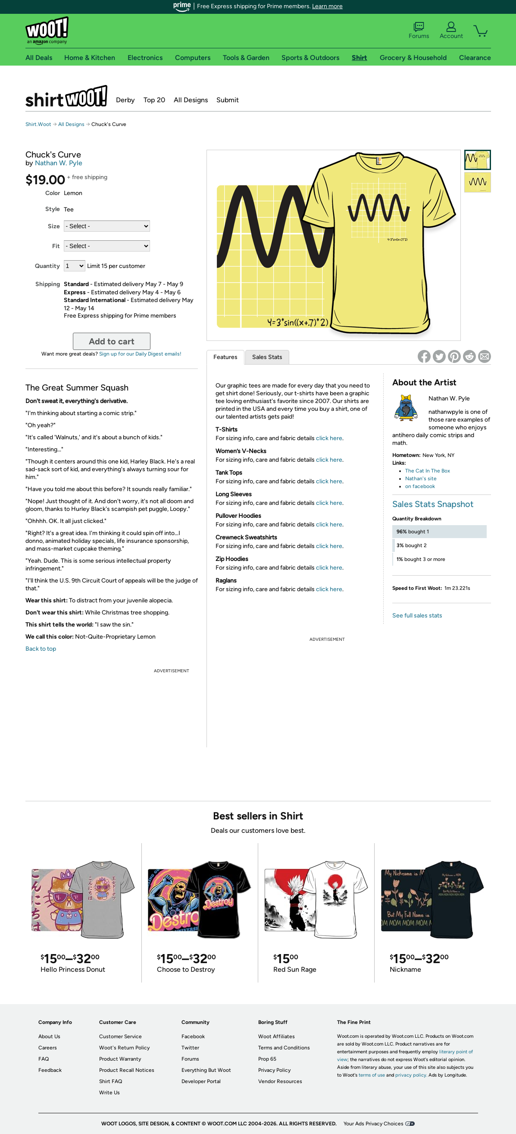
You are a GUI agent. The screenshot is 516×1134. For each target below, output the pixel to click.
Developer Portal (201, 1081)
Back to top (40, 648)
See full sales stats (417, 615)
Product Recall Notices (126, 1070)
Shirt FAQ (110, 1081)
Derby (125, 100)
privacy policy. (411, 1075)
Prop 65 (267, 1059)
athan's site (423, 479)
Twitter (190, 1048)
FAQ (43, 1059)
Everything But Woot (206, 1070)
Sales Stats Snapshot (433, 504)
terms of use (372, 1075)
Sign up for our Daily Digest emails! (140, 354)
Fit (56, 246)
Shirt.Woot (66, 96)
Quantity (47, 266)
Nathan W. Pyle (58, 163)
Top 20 (154, 100)
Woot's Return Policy (124, 1048)
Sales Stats (267, 357)
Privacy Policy (274, 1070)
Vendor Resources (280, 1081)
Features (225, 357)
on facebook (420, 486)
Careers (47, 1048)
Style (52, 209)
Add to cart (111, 341)
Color (52, 193)
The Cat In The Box (427, 471)
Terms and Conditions (284, 1048)
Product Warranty (120, 1059)
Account (451, 31)
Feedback (50, 1070)
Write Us (109, 1093)
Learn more (327, 6)
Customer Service (120, 1036)
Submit (227, 100)
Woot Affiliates (276, 1036)
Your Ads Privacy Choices (373, 1124)
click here (329, 438)
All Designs (191, 100)
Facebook (193, 1036)
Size (54, 226)
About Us (49, 1036)
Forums (419, 31)
